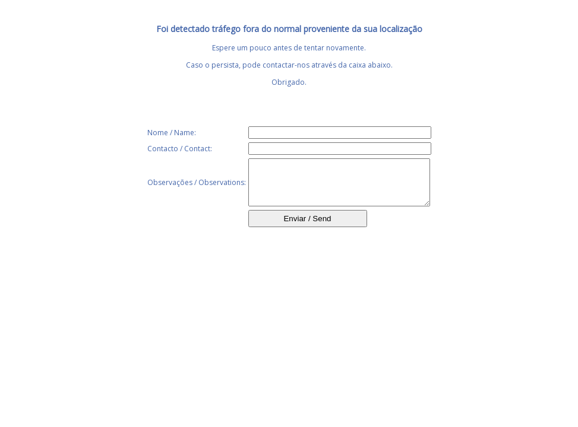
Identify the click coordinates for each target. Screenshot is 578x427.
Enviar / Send (307, 227)
